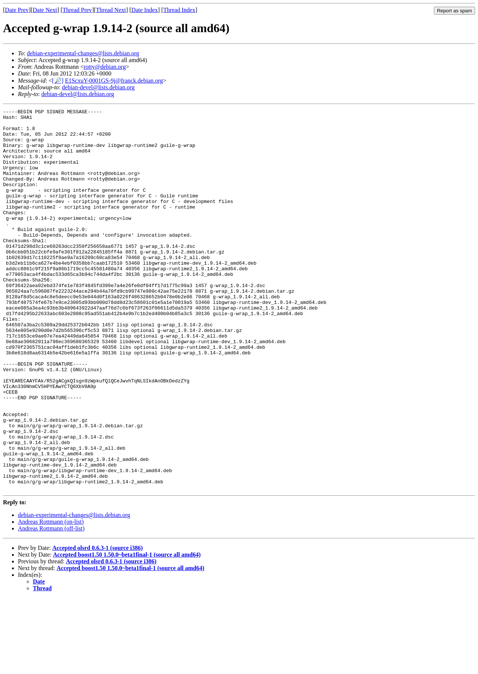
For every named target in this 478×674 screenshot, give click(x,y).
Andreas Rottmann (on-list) (51, 598)
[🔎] (57, 80)
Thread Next (111, 10)
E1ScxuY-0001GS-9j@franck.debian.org (114, 80)
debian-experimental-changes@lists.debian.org (83, 53)
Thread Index (179, 10)
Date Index (144, 10)
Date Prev (17, 10)
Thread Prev (77, 10)
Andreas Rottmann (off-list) (51, 604)
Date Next (45, 10)
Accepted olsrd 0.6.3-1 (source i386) (97, 624)
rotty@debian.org (105, 67)
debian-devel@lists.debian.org (98, 87)
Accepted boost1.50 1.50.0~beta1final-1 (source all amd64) (127, 631)
